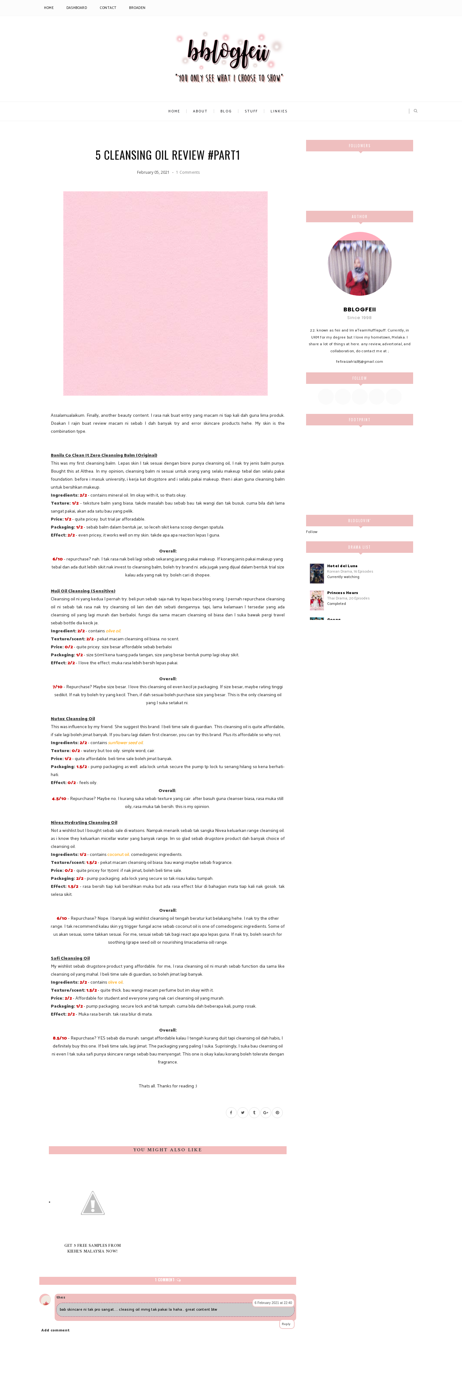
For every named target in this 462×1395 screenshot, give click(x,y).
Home (49, 8)
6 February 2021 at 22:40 (273, 1303)
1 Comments (188, 172)
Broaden (137, 8)
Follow (311, 532)
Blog (226, 111)
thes (60, 1297)
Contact (108, 8)
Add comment (55, 1330)
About (200, 111)
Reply (286, 1324)
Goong (334, 620)
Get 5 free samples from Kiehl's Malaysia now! (92, 1248)
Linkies (279, 111)
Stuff (251, 111)
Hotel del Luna (342, 566)
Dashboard (76, 8)
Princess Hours (342, 593)
